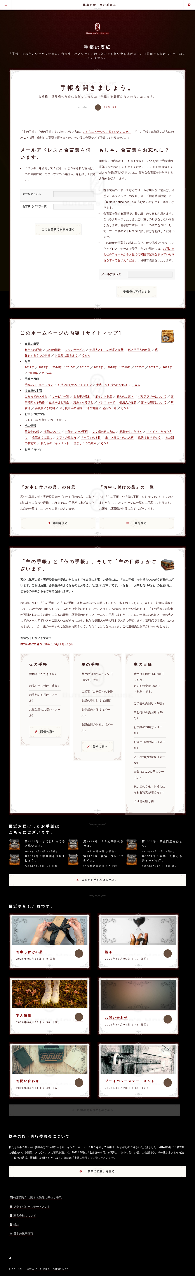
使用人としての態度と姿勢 (106, 349)
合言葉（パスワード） (36, 206)
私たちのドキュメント (55, 443)
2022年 (167, 367)
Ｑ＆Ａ (86, 355)
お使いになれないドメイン (75, 385)
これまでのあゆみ (36, 396)
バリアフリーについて (152, 396)
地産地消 (92, 408)
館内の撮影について (153, 402)
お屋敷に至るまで (66, 355)
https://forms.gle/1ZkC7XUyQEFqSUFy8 (46, 644)
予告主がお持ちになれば (111, 385)
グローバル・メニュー (6, 5)
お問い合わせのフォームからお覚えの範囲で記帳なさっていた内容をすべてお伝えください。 (138, 254)
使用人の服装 (127, 402)
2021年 (153, 367)
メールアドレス (32, 193)
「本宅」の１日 (91, 437)
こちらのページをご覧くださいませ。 (107, 131)
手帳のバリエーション (39, 385)
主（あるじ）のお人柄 (119, 437)
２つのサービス (75, 349)
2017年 (98, 367)
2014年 (57, 367)
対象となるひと (83, 402)
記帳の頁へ (47, 731)
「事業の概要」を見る (100, 1171)
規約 (14, 1224)
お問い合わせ (116, 1017)
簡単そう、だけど (130, 431)
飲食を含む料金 (59, 402)
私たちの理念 (33, 349)
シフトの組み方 (66, 437)
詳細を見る (60, 523)
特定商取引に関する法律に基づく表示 (35, 1197)
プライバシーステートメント (130, 1081)
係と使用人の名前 (139, 349)
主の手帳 (189, 5)
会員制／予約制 (45, 408)
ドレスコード (106, 402)
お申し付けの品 (29, 952)
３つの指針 (53, 349)
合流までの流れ (42, 437)
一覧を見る (139, 523)
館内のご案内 (125, 396)
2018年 (112, 367)
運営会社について (22, 1215)
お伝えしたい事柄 (76, 431)
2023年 (33, 373)
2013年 (43, 367)
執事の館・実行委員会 (99, 5)
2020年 (140, 367)
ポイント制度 (103, 396)
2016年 (84, 367)
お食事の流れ (82, 396)
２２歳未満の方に (103, 431)
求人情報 (23, 1015)
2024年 (47, 373)
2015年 (71, 367)
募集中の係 (32, 431)
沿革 (109, 952)
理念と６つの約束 (84, 443)
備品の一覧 (109, 408)
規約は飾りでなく (149, 437)
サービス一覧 (60, 396)
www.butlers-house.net (47, 1269)
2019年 (126, 367)
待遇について (52, 431)
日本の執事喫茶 (21, 1233)
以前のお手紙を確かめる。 (100, 880)
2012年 (29, 367)
